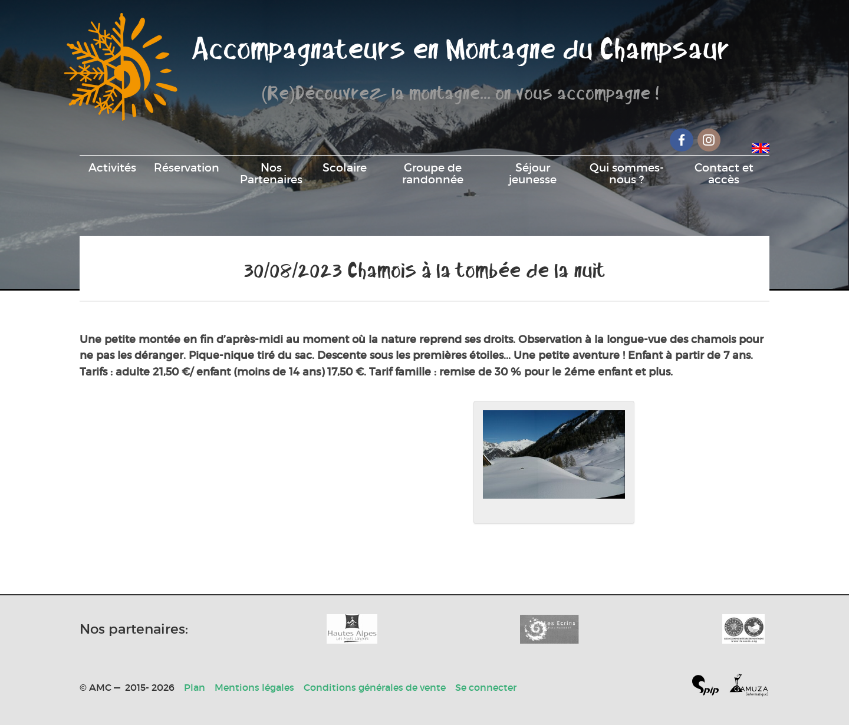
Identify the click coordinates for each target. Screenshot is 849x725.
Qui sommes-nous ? (627, 173)
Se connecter (485, 687)
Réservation (186, 167)
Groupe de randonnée (432, 173)
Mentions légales (254, 687)
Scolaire (345, 167)
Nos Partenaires (271, 173)
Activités (112, 167)
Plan (194, 687)
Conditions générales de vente (375, 687)
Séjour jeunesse (533, 173)
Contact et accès (724, 173)
